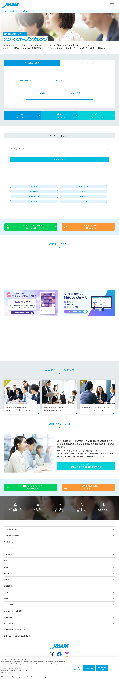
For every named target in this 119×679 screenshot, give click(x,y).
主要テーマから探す (10, 548)
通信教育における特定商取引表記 (15, 630)
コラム (6, 592)
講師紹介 (6, 573)
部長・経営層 (75, 93)
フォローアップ (83, 187)
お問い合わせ (8, 617)
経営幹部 (83, 196)
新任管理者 (34, 191)
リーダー (92, 80)
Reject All (89, 668)
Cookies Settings (76, 668)
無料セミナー (8, 580)
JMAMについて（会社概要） (13, 611)
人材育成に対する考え (11, 536)
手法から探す (8, 554)
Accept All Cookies (102, 668)
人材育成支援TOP (11, 11)
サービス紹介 (8, 542)
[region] (59, 668)
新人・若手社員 (25, 80)
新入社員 (34, 187)
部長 (83, 191)
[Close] (115, 667)
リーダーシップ (34, 196)
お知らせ (6, 598)
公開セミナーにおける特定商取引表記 (17, 636)
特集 (5, 561)
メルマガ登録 (8, 623)
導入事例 (6, 567)
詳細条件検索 (59, 159)
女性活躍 (34, 201)
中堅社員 (59, 80)
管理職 (42, 93)
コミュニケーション (83, 201)
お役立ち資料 (8, 586)
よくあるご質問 (8, 605)
